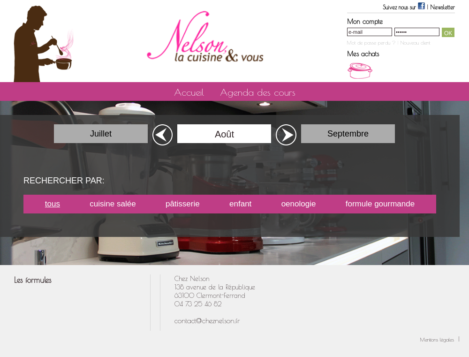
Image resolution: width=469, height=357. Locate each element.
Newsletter (442, 7)
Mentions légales (438, 339)
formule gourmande (380, 203)
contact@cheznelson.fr (207, 321)
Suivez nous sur (405, 7)
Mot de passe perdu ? (371, 42)
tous (52, 203)
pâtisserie (183, 203)
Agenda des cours (257, 92)
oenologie (298, 203)
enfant (240, 203)
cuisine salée (113, 203)
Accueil (189, 92)
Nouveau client (415, 42)
